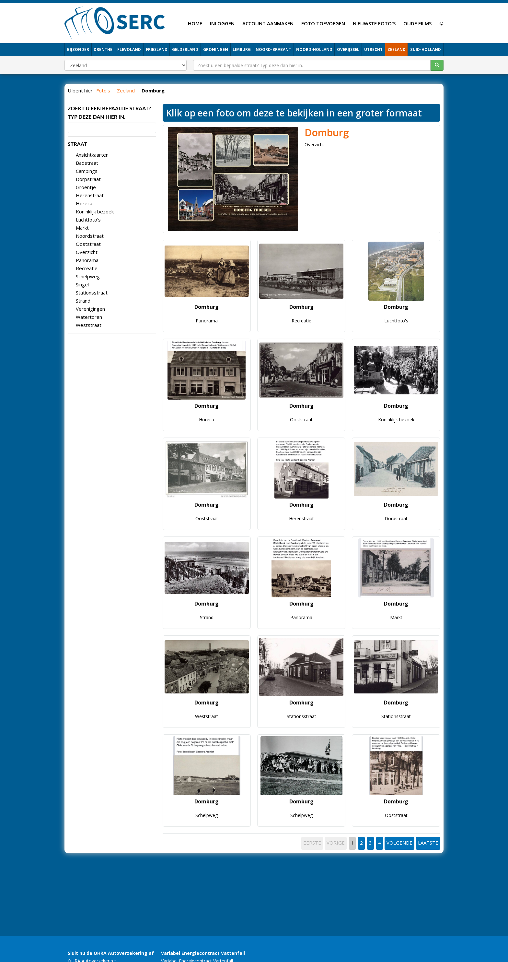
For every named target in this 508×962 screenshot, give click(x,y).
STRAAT (77, 144)
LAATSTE (428, 842)
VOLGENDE (399, 842)
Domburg (327, 132)
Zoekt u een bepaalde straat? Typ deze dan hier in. (109, 112)
